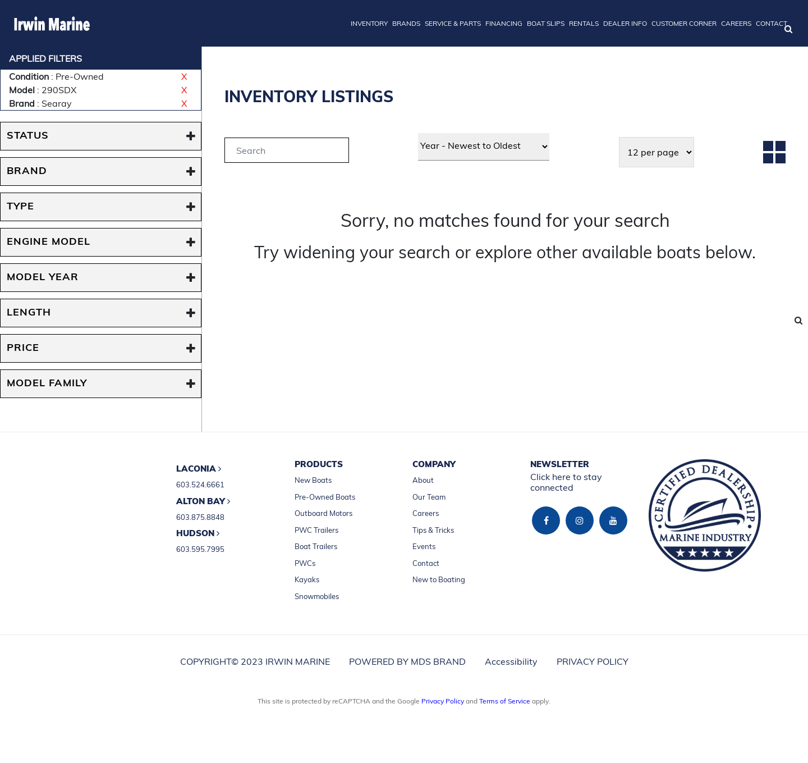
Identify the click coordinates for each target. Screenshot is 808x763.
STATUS (28, 136)
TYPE (20, 207)
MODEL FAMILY (47, 383)
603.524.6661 (200, 484)
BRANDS (406, 23)
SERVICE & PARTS (453, 23)
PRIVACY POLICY (592, 661)
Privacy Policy (442, 701)
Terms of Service (504, 701)
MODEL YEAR (43, 277)
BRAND (27, 171)
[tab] (286, 152)
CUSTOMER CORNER (684, 23)
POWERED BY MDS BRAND (407, 661)
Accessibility (511, 661)
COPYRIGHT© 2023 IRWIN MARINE (255, 661)
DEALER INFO (625, 23)
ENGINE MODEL (48, 242)
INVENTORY (369, 23)
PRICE (23, 348)
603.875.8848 (200, 517)
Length (29, 313)
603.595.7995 (200, 549)
